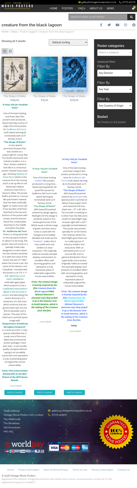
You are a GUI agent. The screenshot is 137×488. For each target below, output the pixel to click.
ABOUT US (95, 8)
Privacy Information (102, 469)
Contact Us (124, 469)
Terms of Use (80, 469)
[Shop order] (68, 42)
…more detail (14, 385)
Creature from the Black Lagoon (75, 299)
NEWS (110, 8)
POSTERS (67, 8)
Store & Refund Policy (56, 469)
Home (5, 31)
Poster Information (28, 469)
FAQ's (81, 8)
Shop (14, 31)
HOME (53, 8)
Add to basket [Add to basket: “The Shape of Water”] (15, 392)
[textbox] (114, 52)
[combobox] (98, 17)
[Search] (131, 17)
